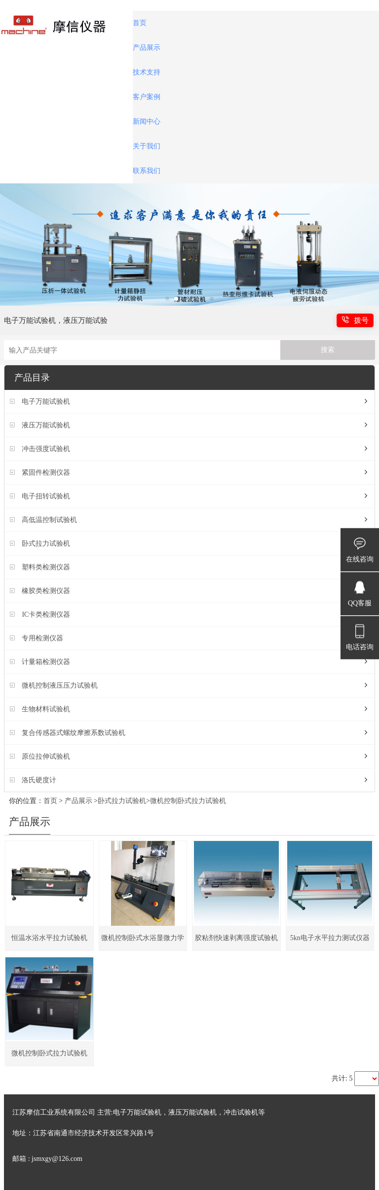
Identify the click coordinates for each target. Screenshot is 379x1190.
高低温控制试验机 (49, 520)
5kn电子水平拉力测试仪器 (330, 938)
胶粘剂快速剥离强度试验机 (236, 938)
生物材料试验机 (46, 709)
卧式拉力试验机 (46, 543)
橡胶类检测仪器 (46, 591)
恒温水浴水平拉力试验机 (49, 938)
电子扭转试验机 (46, 496)
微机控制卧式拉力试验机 (188, 801)
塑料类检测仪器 (46, 567)
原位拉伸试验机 (46, 756)
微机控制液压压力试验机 (60, 685)
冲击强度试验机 (46, 449)
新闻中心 (146, 121)
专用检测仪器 (42, 638)
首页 (140, 23)
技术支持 (146, 72)
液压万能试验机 (46, 425)
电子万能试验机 (46, 401)
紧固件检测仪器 (46, 472)
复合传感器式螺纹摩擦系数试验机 (73, 732)
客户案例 (146, 97)
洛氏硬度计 (39, 780)
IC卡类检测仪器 (46, 614)
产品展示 (146, 47)
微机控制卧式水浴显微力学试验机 (142, 942)
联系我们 (146, 171)
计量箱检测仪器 (46, 661)
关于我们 (146, 146)
